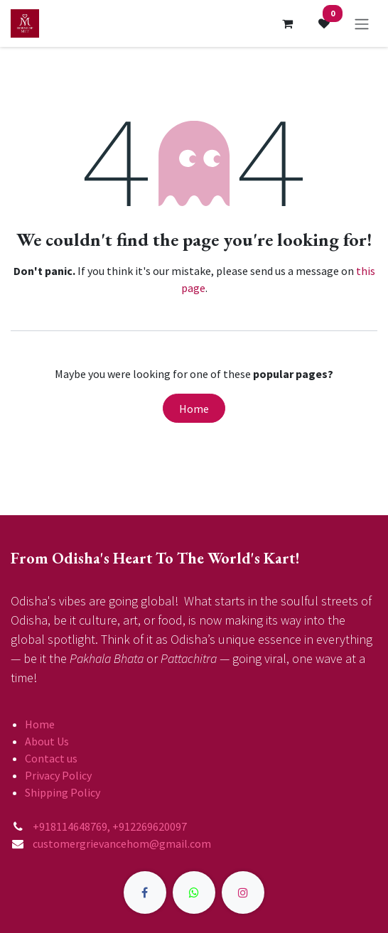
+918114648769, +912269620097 (111, 826)
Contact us (51, 758)
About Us (47, 741)
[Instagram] (243, 892)
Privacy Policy (58, 775)
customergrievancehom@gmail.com (122, 843)
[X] (194, 892)
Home (194, 408)
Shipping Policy (62, 792)
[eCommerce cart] (287, 23)
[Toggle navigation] (361, 23)
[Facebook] (145, 892)
